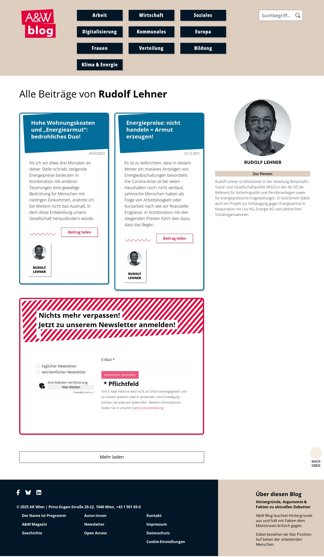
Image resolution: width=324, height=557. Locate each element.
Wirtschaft (151, 15)
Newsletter (94, 525)
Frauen (100, 48)
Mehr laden (112, 458)
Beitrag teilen (79, 233)
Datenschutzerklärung (147, 409)
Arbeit (99, 15)
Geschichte (32, 534)
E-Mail (108, 360)
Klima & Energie (100, 64)
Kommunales (151, 31)
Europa (203, 31)
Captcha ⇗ (83, 393)
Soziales (203, 15)
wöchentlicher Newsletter (64, 373)
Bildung (203, 48)
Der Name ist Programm (44, 516)
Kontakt (154, 516)
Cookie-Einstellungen (165, 542)
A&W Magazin (34, 525)
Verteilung (151, 48)
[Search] (281, 15)
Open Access (95, 534)
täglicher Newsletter (59, 367)
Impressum (156, 525)
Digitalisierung (99, 31)
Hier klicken (71, 388)
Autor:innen (95, 516)
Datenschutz (158, 534)
